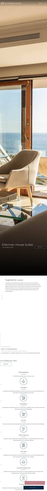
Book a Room (33, 482)
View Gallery (40, 246)
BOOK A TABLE (32, 487)
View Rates (5, 364)
